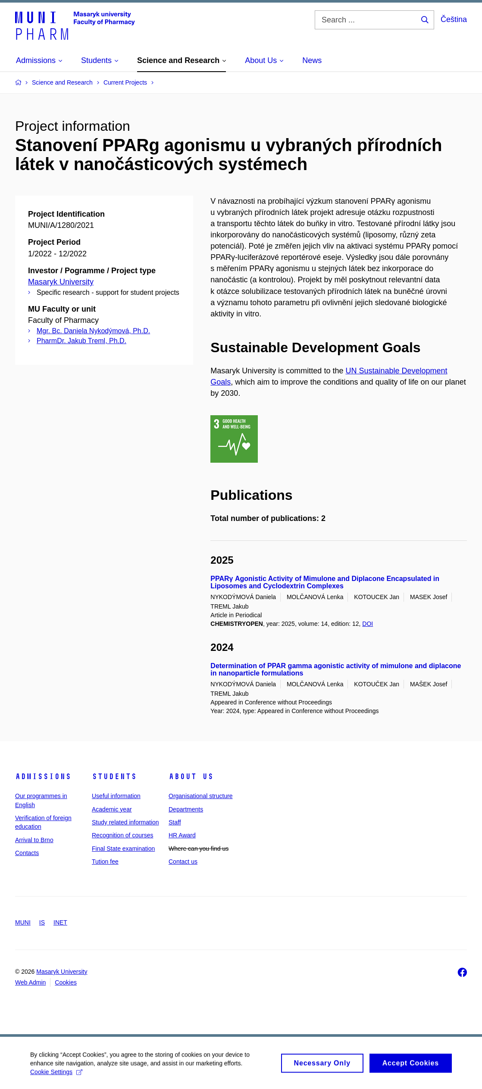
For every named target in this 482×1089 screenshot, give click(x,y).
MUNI (23, 922)
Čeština (454, 19)
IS (42, 922)
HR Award (182, 835)
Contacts (27, 852)
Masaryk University (61, 282)
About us (191, 776)
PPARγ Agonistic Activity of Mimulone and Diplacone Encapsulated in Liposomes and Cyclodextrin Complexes (324, 582)
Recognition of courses (122, 835)
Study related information (125, 822)
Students (114, 776)
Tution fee (105, 861)
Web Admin (30, 982)
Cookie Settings (56, 1076)
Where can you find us (198, 848)
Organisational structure (201, 795)
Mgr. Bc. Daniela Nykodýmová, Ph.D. (93, 331)
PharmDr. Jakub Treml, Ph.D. (81, 340)
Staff (175, 822)
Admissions (43, 776)
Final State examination (123, 848)
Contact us (183, 861)
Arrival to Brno (34, 839)
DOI (367, 623)
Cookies (66, 982)
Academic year (112, 809)
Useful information (116, 795)
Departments (186, 809)
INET (60, 922)
